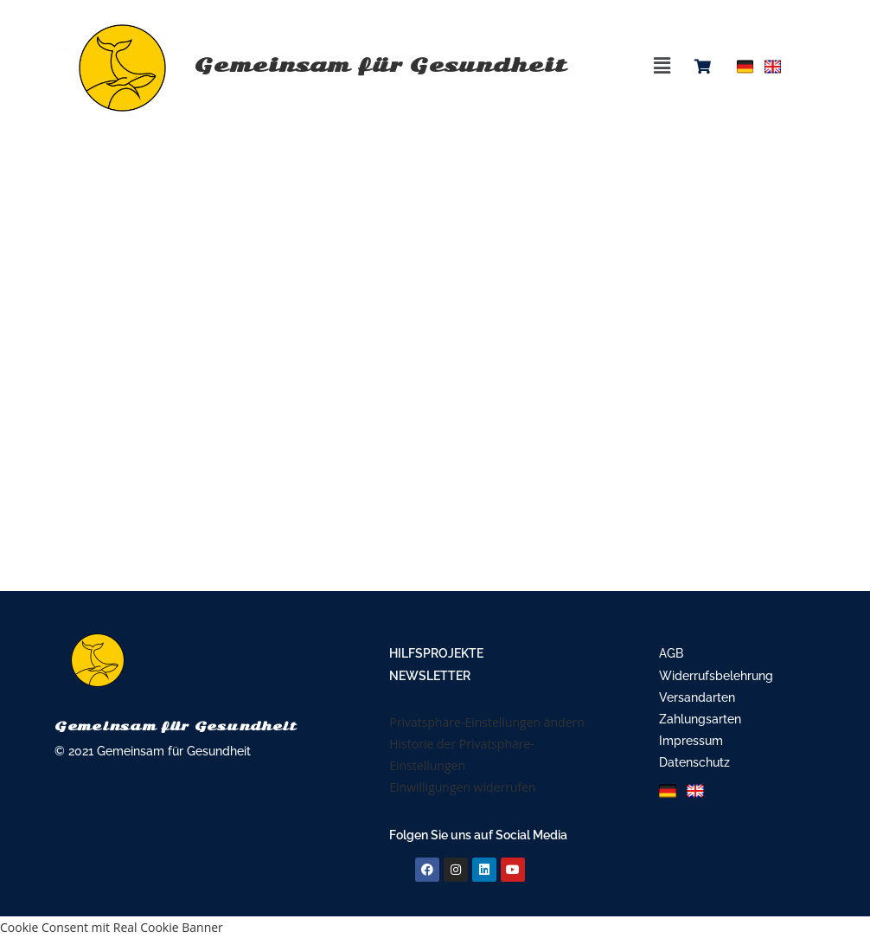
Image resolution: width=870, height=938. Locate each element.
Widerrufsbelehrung (716, 676)
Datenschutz (694, 762)
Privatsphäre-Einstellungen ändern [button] (487, 722)
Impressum (691, 741)
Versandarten (697, 697)
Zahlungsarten (700, 719)
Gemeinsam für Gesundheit (305, 64)
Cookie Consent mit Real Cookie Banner (111, 927)
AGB (671, 653)
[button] (662, 64)
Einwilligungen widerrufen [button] (462, 787)
